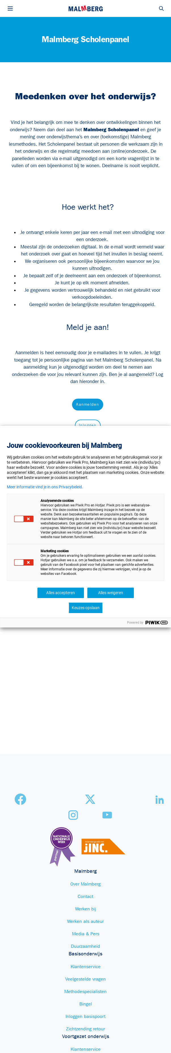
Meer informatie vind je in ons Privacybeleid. (45, 487)
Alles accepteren (60, 592)
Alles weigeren (110, 592)
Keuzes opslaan (86, 607)
